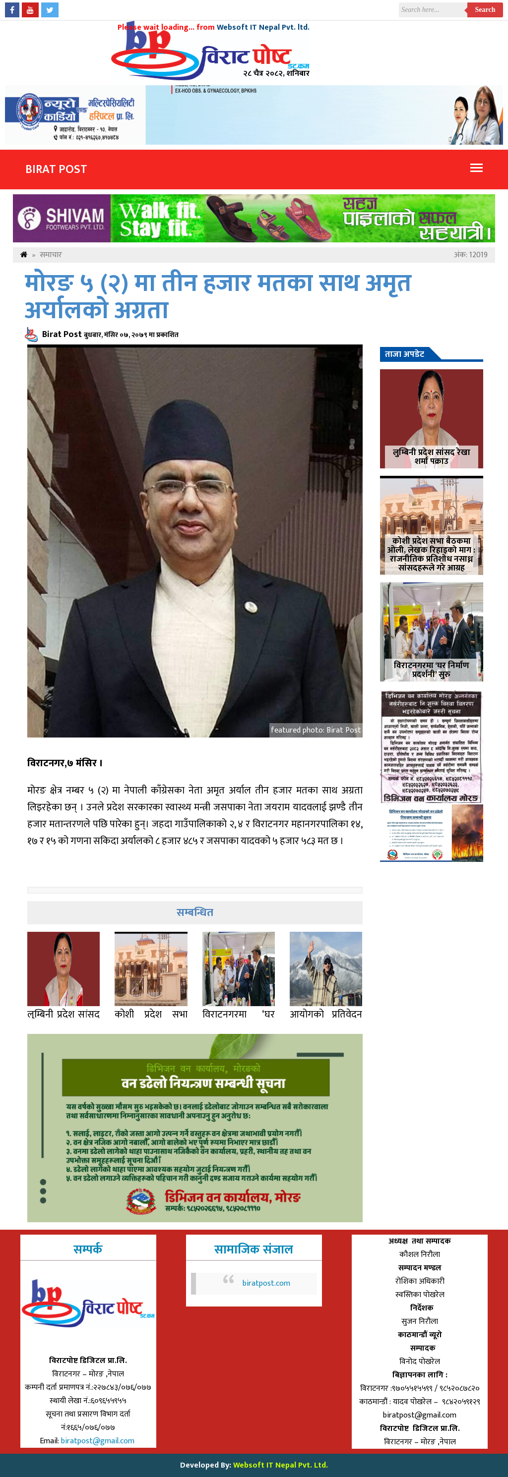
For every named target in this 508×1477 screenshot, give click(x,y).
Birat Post (56, 169)
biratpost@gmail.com (98, 1441)
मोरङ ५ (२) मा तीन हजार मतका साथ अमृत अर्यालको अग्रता (218, 297)
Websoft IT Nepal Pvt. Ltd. (280, 1465)
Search (485, 9)
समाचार (51, 255)
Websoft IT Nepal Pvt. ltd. (263, 27)
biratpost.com (266, 1283)
